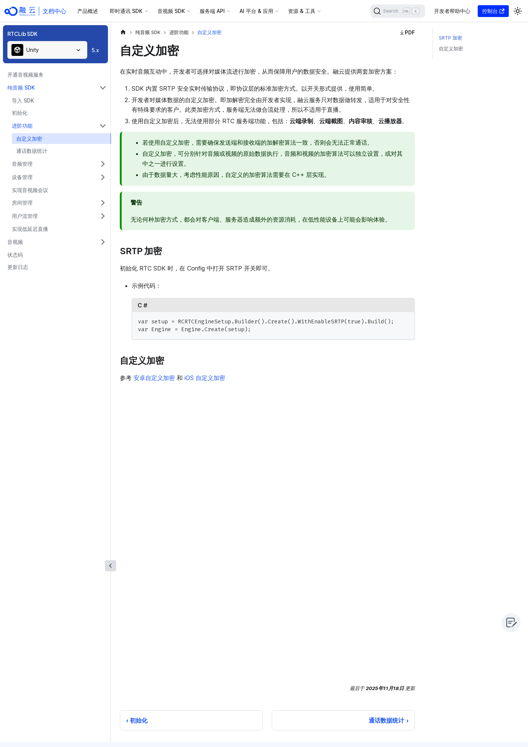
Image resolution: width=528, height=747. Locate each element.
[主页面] (123, 32)
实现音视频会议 (30, 190)
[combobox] (47, 50)
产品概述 (87, 11)
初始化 (19, 113)
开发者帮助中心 (452, 11)
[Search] (397, 11)
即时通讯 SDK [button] (126, 11)
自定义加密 (29, 138)
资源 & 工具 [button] (301, 11)
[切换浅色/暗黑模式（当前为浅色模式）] (518, 11)
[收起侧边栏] (110, 565)
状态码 (15, 255)
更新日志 (17, 267)
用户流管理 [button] (25, 216)
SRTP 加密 (450, 38)
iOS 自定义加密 (205, 377)
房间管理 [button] (22, 202)
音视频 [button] (15, 242)
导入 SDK (23, 100)
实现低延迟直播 (30, 229)
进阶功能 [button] (22, 125)
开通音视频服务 (25, 74)
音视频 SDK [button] (171, 11)
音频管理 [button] (22, 164)
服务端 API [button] (212, 11)
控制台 (493, 11)
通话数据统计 (31, 151)
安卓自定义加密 (154, 377)
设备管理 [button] (22, 177)
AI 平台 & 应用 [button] (256, 11)
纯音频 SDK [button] (21, 87)
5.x (95, 50)
